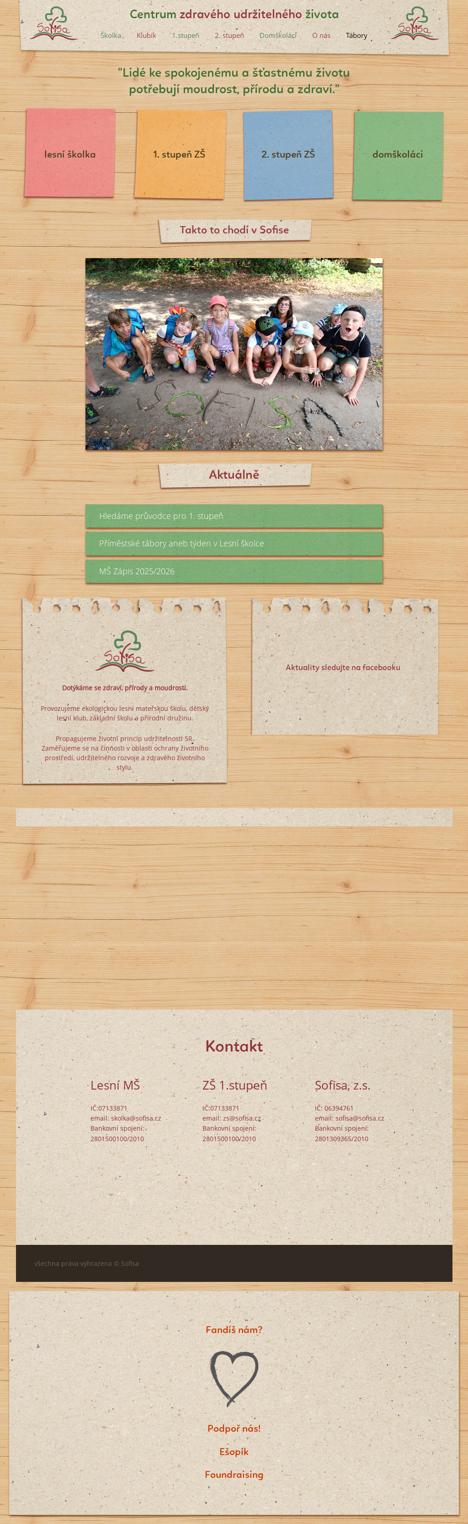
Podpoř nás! (234, 1429)
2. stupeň (229, 35)
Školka (111, 35)
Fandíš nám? (234, 1330)
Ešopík (234, 1452)
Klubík (146, 35)
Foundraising (234, 1475)
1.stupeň (185, 35)
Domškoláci (278, 35)
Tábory (356, 35)
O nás (321, 35)
